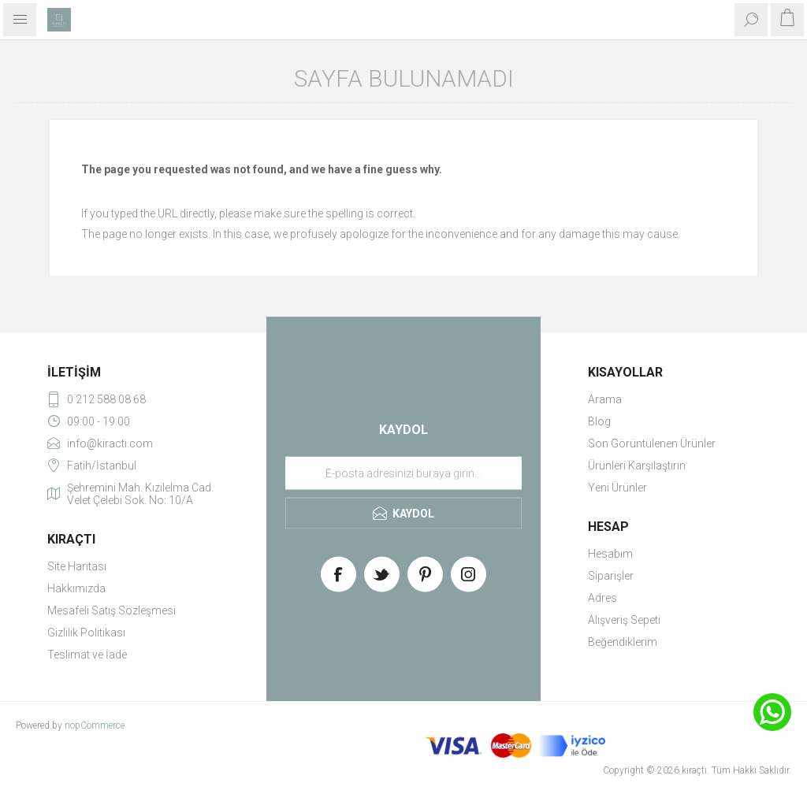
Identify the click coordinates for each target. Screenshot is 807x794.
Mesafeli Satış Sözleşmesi (111, 610)
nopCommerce (95, 725)
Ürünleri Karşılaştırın (637, 465)
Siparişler (611, 576)
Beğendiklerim (622, 642)
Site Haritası (76, 566)
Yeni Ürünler (617, 487)
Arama (605, 399)
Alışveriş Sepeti (624, 620)
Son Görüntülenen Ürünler (652, 443)
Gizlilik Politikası (86, 632)
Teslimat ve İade (87, 654)
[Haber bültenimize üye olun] (403, 473)
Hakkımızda (76, 588)
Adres (602, 598)
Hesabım (610, 553)
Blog (599, 421)
